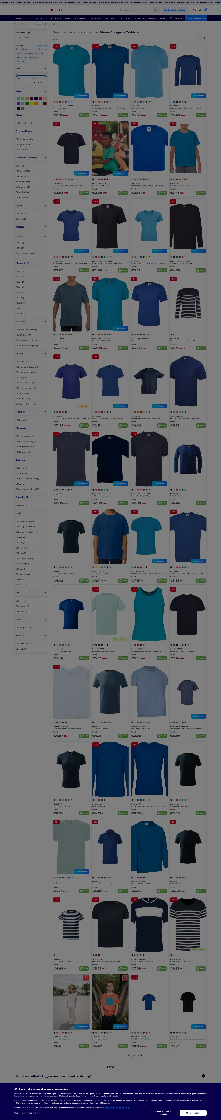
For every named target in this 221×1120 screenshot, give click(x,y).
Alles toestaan (193, 1113)
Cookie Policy (109, 1108)
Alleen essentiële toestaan (164, 1113)
